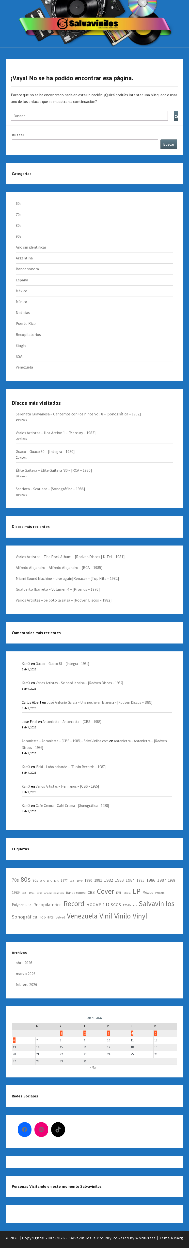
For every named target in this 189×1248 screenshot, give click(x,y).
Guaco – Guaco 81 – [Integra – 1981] (62, 663)
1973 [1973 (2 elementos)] (42, 880)
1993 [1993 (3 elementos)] (39, 893)
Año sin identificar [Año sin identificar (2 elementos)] (54, 893)
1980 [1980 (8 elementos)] (88, 880)
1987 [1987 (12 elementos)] (161, 880)
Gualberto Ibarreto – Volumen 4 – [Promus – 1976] (58, 589)
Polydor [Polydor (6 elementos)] (18, 904)
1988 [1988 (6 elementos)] (171, 880)
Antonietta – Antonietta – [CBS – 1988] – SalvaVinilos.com (65, 741)
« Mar (93, 1067)
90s (18, 236)
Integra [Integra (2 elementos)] (127, 893)
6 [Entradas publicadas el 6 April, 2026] (14, 1040)
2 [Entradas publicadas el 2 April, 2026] (85, 1033)
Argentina (24, 257)
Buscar (168, 144)
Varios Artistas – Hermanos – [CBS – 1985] (67, 786)
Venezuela (24, 367)
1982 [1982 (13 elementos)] (108, 880)
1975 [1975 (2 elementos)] (49, 880)
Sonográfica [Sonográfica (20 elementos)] (24, 917)
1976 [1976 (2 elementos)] (56, 880)
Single (21, 345)
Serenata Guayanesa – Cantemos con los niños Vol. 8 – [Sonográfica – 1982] (78, 413)
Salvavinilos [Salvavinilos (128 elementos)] (156, 903)
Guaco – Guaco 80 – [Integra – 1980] (45, 451)
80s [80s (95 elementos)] (26, 879)
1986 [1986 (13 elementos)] (150, 880)
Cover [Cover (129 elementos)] (105, 891)
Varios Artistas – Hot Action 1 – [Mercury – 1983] (56, 432)
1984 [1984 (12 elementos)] (130, 880)
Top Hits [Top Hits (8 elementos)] (46, 917)
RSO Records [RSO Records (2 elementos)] (130, 905)
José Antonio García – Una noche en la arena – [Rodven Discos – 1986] (99, 702)
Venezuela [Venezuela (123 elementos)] (82, 915)
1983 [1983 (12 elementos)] (119, 880)
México (21, 290)
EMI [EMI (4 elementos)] (118, 893)
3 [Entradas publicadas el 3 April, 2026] (108, 1033)
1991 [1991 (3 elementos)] (31, 893)
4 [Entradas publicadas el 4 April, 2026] (132, 1033)
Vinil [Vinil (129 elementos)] (105, 915)
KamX (26, 663)
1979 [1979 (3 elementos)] (79, 880)
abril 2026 (24, 962)
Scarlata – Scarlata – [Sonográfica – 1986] (50, 488)
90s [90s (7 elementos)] (35, 880)
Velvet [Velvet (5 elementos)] (60, 917)
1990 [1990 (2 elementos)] (24, 893)
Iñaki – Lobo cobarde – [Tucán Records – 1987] (71, 766)
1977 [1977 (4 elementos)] (64, 880)
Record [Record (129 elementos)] (73, 903)
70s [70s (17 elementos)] (15, 880)
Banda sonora (27, 268)
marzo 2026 (25, 973)
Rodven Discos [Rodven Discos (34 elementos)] (103, 904)
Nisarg (177, 1237)
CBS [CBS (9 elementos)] (91, 892)
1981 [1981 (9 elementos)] (98, 880)
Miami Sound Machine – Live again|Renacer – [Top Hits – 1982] (67, 578)
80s (18, 225)
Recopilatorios (28, 334)
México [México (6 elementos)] (147, 892)
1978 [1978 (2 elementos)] (72, 880)
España (22, 279)
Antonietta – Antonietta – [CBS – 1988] (72, 721)
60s (18, 203)
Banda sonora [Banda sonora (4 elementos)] (76, 893)
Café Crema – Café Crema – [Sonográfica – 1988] (72, 805)
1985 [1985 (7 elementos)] (140, 880)
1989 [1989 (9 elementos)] (16, 892)
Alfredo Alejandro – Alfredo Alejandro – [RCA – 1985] (59, 567)
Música (21, 301)
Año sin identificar (31, 247)
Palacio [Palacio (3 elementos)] (159, 893)
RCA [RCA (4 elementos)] (28, 905)
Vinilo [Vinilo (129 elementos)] (122, 915)
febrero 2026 (26, 984)
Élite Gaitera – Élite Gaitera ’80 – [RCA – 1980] (54, 470)
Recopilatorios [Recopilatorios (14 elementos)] (47, 904)
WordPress (145, 1237)
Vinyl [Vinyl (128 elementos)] (140, 915)
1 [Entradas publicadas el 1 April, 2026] (61, 1033)
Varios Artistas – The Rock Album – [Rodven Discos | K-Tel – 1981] (70, 556)
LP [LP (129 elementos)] (137, 891)
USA (19, 356)
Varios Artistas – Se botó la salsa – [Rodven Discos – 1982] (64, 600)
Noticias (23, 312)
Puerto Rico (26, 323)
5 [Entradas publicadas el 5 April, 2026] (155, 1033)
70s (18, 214)
